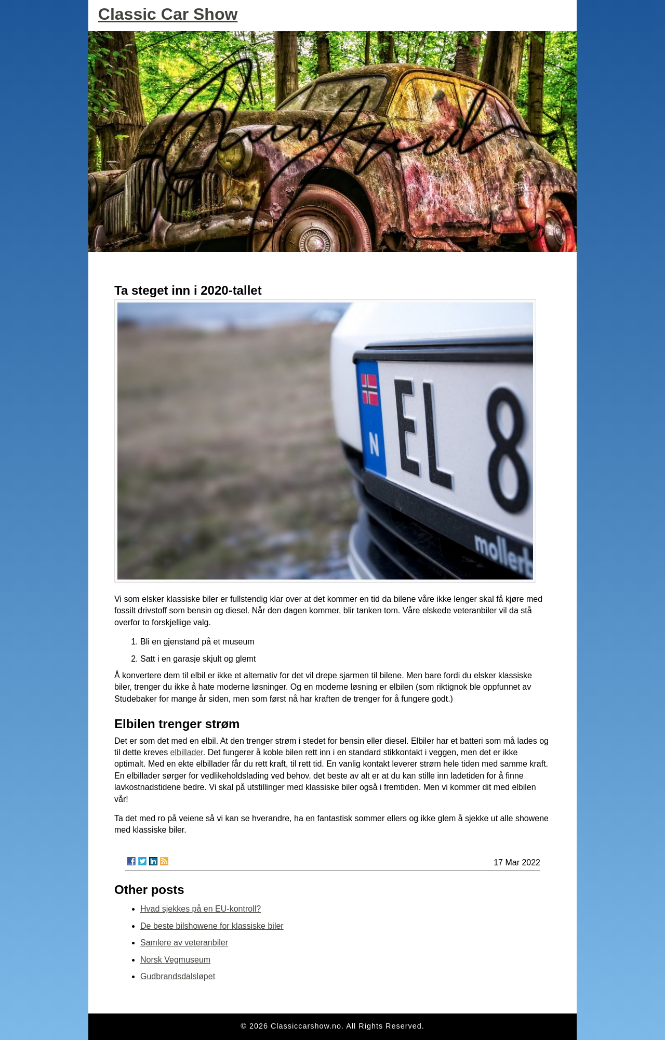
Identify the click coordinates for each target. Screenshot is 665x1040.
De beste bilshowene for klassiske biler (212, 925)
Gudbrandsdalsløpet (177, 976)
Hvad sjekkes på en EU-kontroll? (200, 908)
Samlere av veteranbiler (184, 942)
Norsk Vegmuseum (175, 959)
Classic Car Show (168, 14)
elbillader (186, 752)
